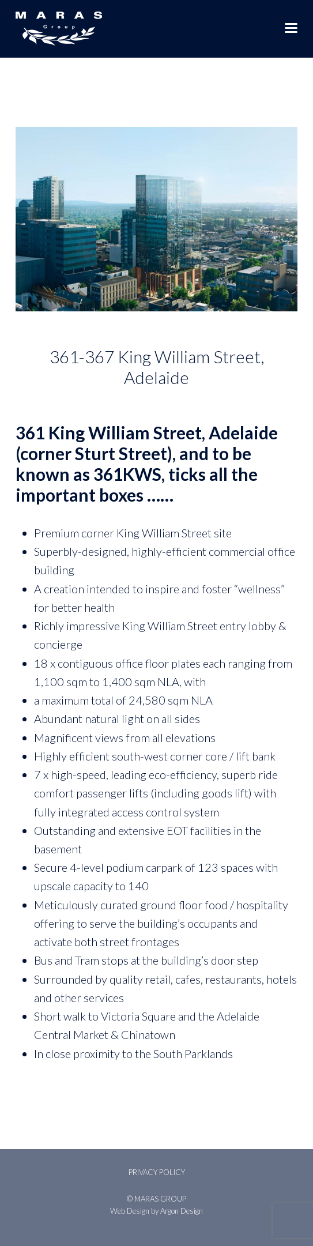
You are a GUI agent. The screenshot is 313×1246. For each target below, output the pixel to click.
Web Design (129, 1210)
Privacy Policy (157, 1172)
